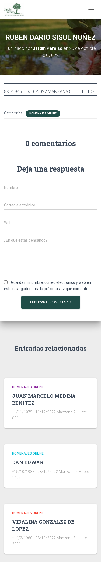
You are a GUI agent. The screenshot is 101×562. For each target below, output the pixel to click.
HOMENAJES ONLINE (43, 113)
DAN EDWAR (27, 462)
